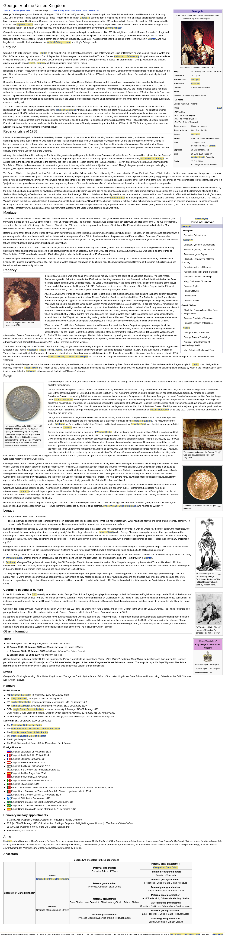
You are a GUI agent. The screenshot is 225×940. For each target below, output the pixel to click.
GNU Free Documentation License (185, 934)
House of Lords (106, 532)
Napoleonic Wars (25, 24)
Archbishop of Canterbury (126, 56)
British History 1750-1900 (63, 10)
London (212, 146)
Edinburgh (60, 424)
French (32, 63)
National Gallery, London (59, 42)
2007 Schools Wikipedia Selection (18, 10)
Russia (42, 350)
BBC (34, 594)
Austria (59, 350)
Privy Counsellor (19, 698)
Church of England (63, 399)
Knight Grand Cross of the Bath (28, 709)
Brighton (152, 39)
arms (9, 841)
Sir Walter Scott (138, 424)
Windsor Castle (198, 157)
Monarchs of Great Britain (87, 10)
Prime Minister (114, 28)
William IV (195, 83)
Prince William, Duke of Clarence (119, 506)
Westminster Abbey (159, 409)
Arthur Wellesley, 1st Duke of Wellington (68, 356)
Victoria (186, 328)
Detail (219, 108)
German (41, 63)
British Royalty (201, 219)
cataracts (24, 491)
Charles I (67, 427)
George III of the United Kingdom (52, 879)
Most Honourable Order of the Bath (28, 736)
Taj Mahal (31, 371)
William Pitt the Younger (152, 158)
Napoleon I (32, 350)
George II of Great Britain (165, 867)
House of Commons (66, 110)
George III (195, 79)
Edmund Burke (117, 197)
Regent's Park (31, 368)
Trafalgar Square (14, 558)
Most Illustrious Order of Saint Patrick (29, 732)
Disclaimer (218, 934)
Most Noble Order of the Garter (26, 725)
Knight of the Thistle (21, 702)
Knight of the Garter (21, 695)
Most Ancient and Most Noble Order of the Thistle (35, 728)
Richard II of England (141, 421)
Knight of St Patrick (20, 706)
